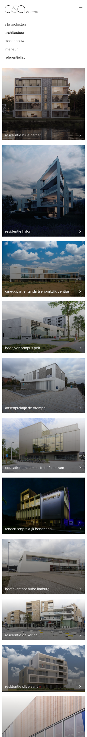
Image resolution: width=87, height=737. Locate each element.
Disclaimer (11, 729)
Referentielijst (15, 57)
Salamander (12, 723)
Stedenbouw (15, 41)
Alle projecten (15, 24)
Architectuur (14, 33)
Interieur (11, 49)
